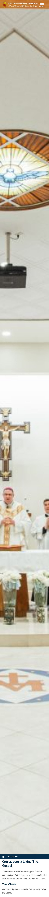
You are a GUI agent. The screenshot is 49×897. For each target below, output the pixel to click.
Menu (42, 4)
